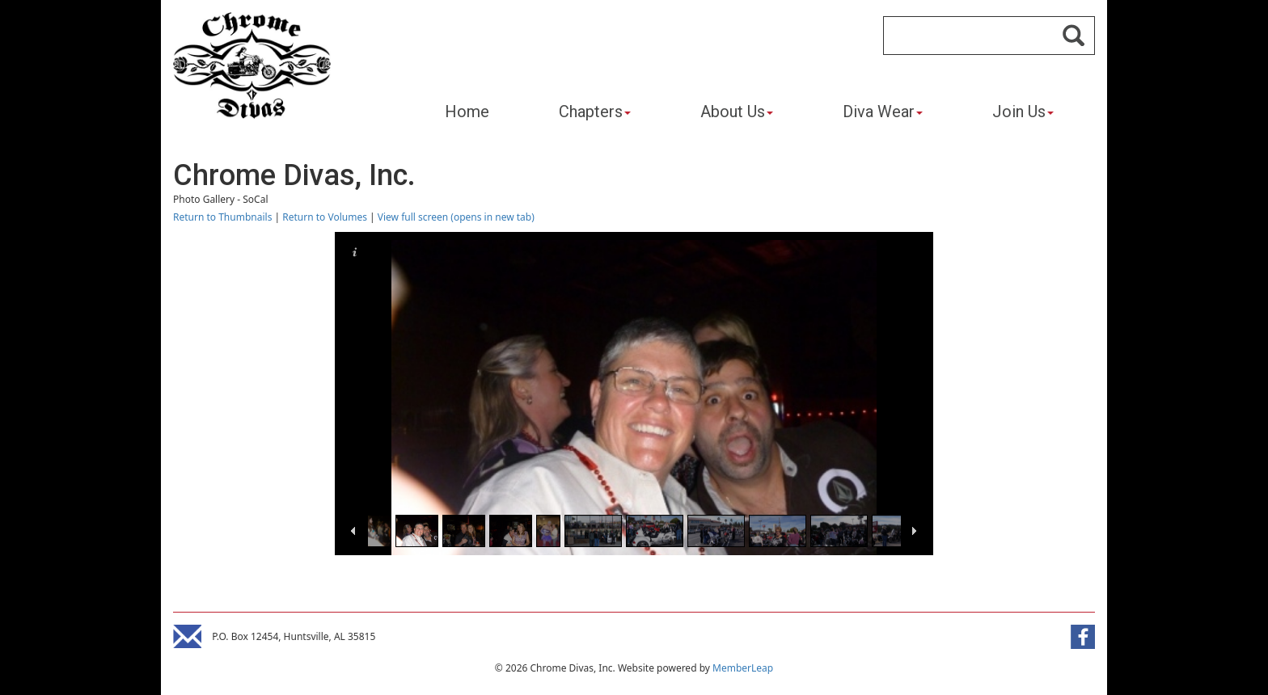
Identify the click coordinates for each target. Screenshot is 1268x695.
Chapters (595, 111)
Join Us (1023, 111)
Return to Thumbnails (222, 217)
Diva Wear (883, 111)
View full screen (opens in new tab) (456, 217)
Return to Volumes (324, 217)
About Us (736, 111)
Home (467, 111)
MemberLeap (742, 668)
